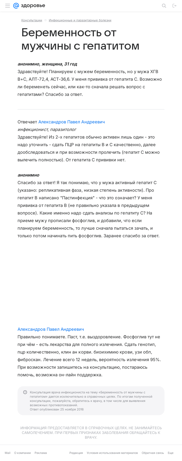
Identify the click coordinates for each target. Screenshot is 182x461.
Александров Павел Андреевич (71, 121)
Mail (7, 453)
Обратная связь (153, 453)
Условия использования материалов (112, 453)
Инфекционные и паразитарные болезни (80, 20)
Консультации (31, 20)
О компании (22, 453)
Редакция (76, 453)
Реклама (41, 453)
